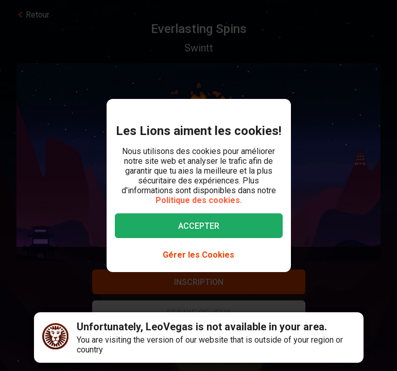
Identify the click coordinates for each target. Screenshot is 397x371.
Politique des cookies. (199, 200)
